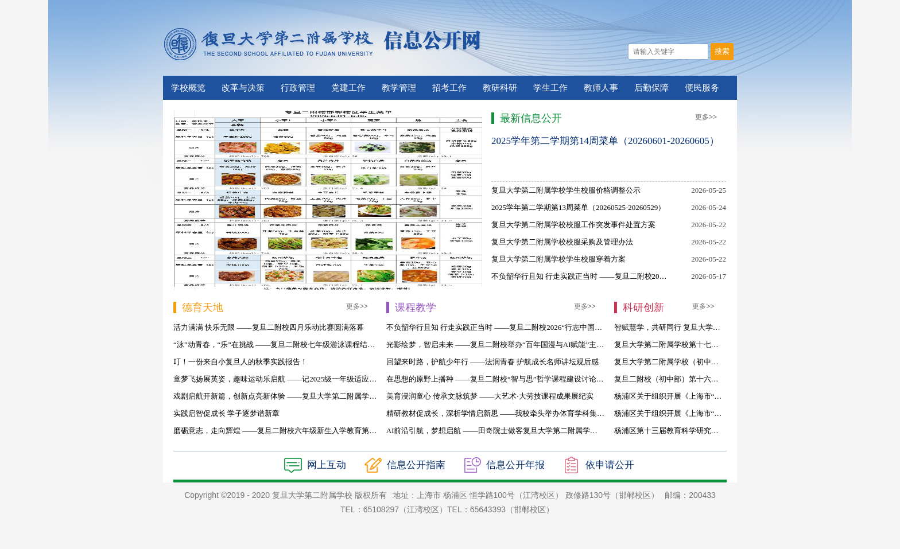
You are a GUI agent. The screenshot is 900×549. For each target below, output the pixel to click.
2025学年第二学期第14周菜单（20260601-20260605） (605, 140)
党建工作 (348, 87)
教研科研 (500, 87)
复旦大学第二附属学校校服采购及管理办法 (562, 241)
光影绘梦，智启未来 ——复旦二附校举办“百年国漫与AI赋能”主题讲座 (502, 344)
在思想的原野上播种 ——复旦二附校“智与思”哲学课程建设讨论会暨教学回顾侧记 (521, 379)
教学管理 (399, 87)
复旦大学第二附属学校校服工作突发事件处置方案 (573, 224)
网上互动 (326, 465)
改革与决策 (243, 87)
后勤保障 (651, 87)
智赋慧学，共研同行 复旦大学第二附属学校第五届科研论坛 (712, 327)
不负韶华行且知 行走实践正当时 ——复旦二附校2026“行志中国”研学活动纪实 (619, 276)
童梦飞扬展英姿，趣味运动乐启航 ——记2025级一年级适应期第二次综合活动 (301, 379)
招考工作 (449, 87)
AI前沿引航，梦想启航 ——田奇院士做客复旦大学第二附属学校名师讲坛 (506, 430)
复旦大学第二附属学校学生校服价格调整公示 (566, 190)
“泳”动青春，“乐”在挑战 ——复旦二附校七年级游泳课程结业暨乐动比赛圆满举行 (307, 344)
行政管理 (298, 87)
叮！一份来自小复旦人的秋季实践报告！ (240, 361)
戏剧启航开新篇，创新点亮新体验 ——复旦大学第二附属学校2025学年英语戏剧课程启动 (319, 396)
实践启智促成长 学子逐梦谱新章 (226, 413)
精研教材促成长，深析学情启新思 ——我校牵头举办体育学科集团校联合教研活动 (521, 413)
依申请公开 (609, 465)
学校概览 (188, 87)
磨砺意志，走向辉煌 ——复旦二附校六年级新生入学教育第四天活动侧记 (293, 430)
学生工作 (550, 87)
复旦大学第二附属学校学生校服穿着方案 (558, 259)
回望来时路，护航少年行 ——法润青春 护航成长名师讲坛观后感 (492, 361)
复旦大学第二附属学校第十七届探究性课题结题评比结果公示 (715, 344)
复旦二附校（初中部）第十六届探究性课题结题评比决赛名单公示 (722, 379)
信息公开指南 (416, 465)
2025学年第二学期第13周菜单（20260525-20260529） (578, 207)
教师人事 (601, 87)
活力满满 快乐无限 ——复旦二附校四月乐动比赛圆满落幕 (268, 327)
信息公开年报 (515, 465)
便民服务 (702, 87)
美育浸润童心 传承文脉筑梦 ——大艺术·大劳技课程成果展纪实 (489, 396)
